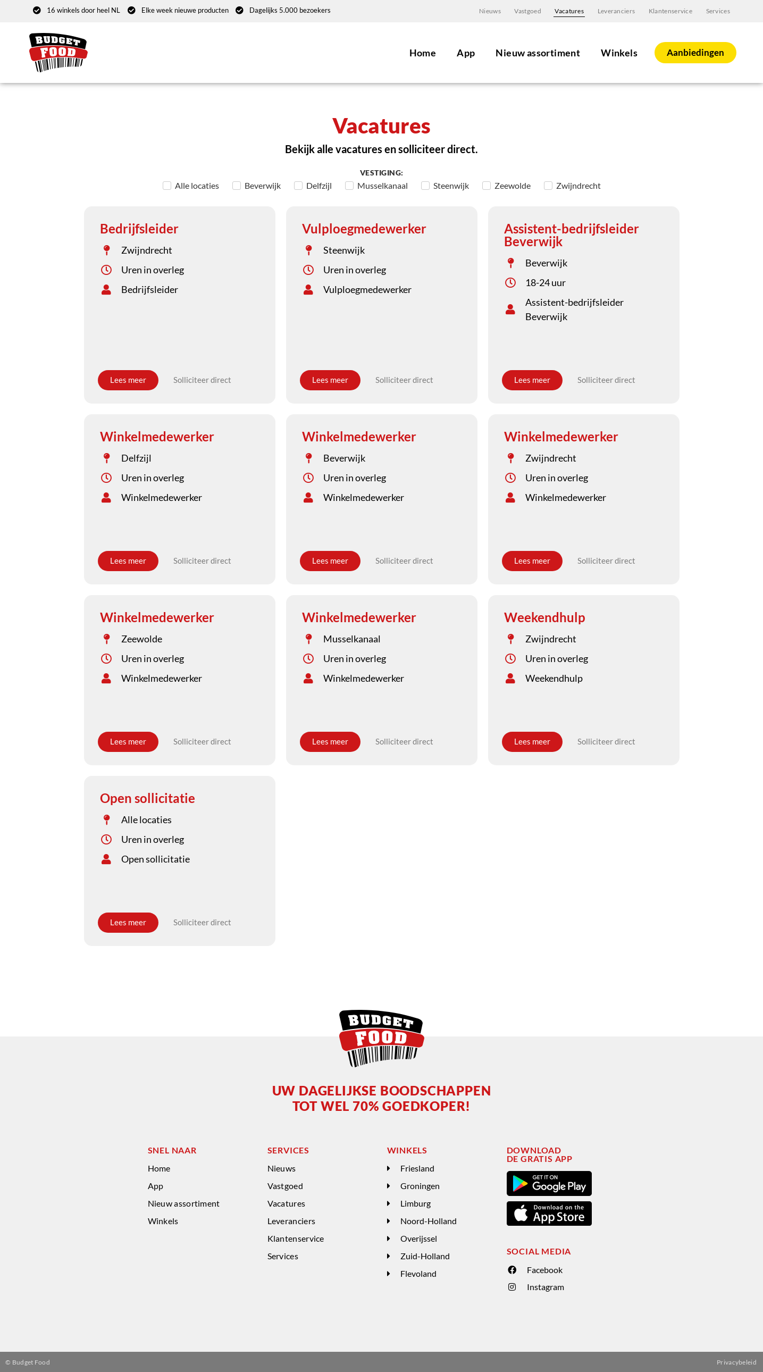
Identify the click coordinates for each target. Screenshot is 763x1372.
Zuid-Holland (425, 1255)
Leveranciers (618, 10)
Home (421, 51)
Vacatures (571, 10)
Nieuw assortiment (536, 51)
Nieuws (494, 10)
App (464, 51)
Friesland (417, 1167)
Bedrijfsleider (139, 227)
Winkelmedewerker (157, 435)
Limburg (415, 1202)
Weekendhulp (544, 616)
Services (718, 10)
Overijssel (418, 1237)
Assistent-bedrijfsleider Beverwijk (571, 234)
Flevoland (418, 1272)
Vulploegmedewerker (364, 227)
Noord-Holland (428, 1220)
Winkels (617, 51)
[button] (441, 1167)
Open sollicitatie (147, 797)
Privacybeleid (737, 1361)
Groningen (420, 1184)
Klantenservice (671, 10)
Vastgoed (531, 10)
